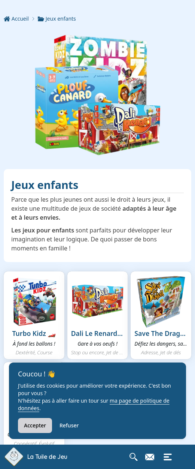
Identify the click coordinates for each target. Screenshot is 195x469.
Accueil (16, 18)
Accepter (35, 425)
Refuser (69, 425)
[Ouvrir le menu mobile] (168, 457)
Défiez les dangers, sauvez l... (161, 343)
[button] (34, 315)
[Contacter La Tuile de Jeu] (149, 457)
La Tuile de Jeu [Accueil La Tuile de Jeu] (47, 456)
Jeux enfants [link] (57, 18)
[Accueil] (21, 18)
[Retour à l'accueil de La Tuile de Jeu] (14, 457)
